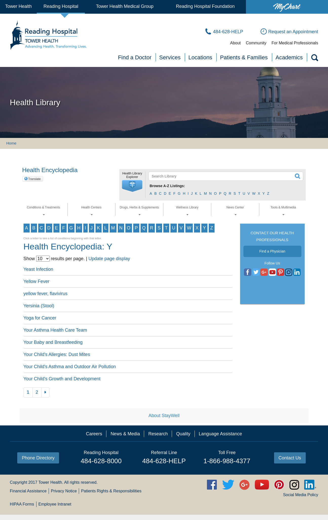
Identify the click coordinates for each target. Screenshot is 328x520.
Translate (34, 179)
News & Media (125, 433)
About (235, 43)
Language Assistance (220, 433)
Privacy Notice (64, 491)
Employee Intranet (54, 504)
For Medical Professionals (295, 43)
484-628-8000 (101, 461)
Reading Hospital (61, 6)
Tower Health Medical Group (124, 6)
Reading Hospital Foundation (205, 6)
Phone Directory (38, 457)
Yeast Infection (38, 269)
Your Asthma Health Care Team (55, 330)
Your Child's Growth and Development (62, 378)
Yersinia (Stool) (39, 305)
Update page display (109, 258)
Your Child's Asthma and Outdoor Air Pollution (70, 366)
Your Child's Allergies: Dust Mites (57, 354)
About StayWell (164, 415)
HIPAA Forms (22, 504)
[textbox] (223, 176)
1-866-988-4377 (226, 461)
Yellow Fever (36, 281)
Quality (183, 433)
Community (256, 43)
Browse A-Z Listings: (167, 186)
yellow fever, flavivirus (46, 293)
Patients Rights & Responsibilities (111, 491)
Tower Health (18, 6)
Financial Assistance (28, 491)
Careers (94, 433)
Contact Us (290, 457)
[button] (132, 186)
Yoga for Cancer (40, 317)
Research (158, 433)
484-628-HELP (164, 461)
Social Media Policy (300, 495)
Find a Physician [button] (272, 251)
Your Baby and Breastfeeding (53, 342)
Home (11, 143)
